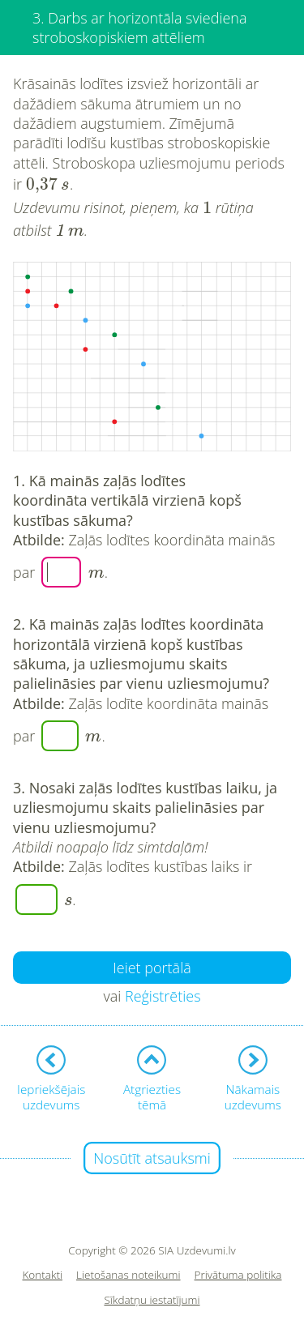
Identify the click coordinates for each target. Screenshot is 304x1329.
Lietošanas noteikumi (128, 1275)
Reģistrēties (163, 996)
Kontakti (43, 1275)
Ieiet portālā (152, 967)
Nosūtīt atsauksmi (152, 1158)
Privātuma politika (238, 1275)
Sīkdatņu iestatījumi (151, 1300)
